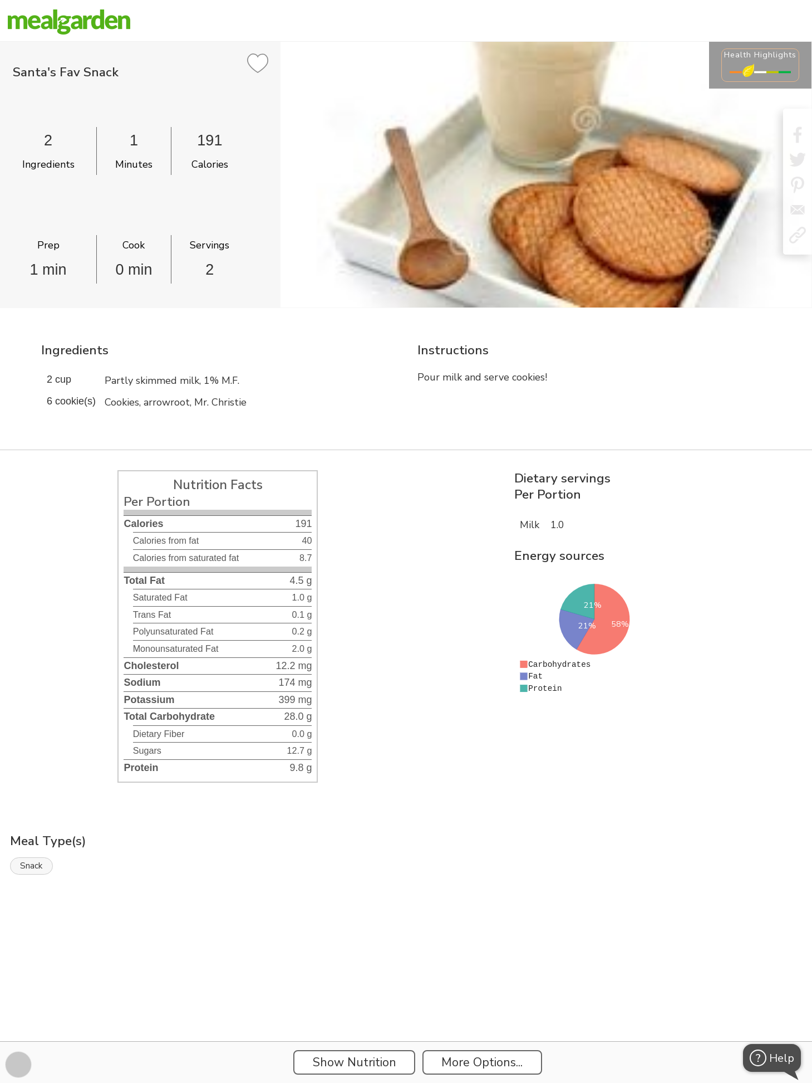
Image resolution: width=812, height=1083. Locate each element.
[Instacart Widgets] (406, 1002)
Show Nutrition (354, 1062)
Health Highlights (760, 54)
